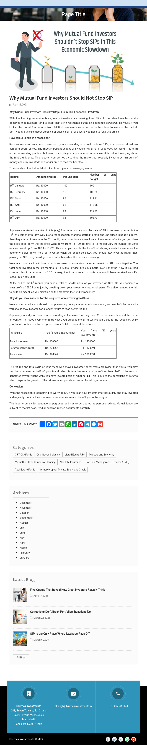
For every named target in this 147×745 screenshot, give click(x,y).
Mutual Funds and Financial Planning (35, 462)
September (26, 517)
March (23, 547)
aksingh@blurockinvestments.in (73, 706)
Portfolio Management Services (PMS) (107, 462)
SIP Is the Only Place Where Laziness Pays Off (60, 633)
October (24, 512)
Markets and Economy (101, 454)
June (22, 532)
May (22, 537)
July (21, 527)
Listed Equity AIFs (75, 454)
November (25, 507)
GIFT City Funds (23, 454)
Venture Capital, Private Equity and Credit (63, 469)
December (25, 502)
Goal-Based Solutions (49, 454)
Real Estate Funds (25, 469)
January (24, 557)
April (22, 542)
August (23, 522)
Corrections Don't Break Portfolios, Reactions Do (60, 611)
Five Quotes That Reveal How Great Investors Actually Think (67, 590)
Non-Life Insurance (70, 462)
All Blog (21, 657)
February (24, 552)
